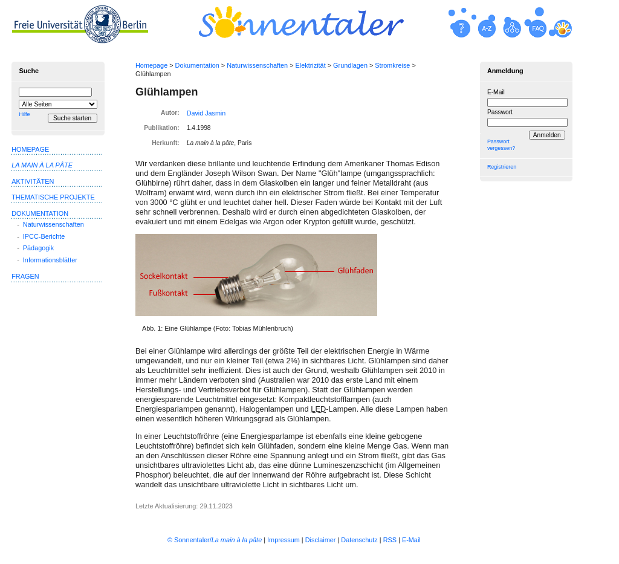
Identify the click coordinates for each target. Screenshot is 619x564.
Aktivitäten (32, 181)
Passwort (500, 112)
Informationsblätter (50, 260)
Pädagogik (38, 247)
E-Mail (496, 92)
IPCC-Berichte (44, 236)
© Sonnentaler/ (214, 539)
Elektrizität (311, 65)
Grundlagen (350, 65)
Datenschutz (359, 539)
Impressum (283, 539)
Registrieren (501, 167)
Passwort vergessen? (501, 144)
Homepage (151, 65)
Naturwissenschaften (257, 65)
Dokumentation (197, 65)
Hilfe (24, 114)
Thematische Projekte (53, 197)
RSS (390, 539)
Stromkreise (392, 65)
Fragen (25, 276)
